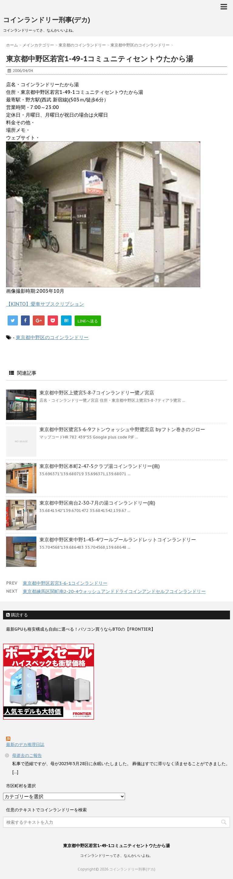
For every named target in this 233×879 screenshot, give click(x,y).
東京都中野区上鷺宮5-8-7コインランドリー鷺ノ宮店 (96, 393)
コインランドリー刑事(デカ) (46, 19)
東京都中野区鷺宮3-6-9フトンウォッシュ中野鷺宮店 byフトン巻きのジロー (122, 429)
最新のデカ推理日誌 (25, 744)
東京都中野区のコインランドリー (52, 337)
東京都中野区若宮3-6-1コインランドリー (65, 583)
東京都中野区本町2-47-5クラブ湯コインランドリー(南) (99, 466)
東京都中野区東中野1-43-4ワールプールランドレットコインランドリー (117, 540)
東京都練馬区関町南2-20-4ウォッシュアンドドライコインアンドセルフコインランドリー (114, 591)
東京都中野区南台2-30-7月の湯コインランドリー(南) (97, 503)
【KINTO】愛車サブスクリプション (45, 304)
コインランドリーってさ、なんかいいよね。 (116, 855)
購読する (17, 615)
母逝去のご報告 (27, 755)
